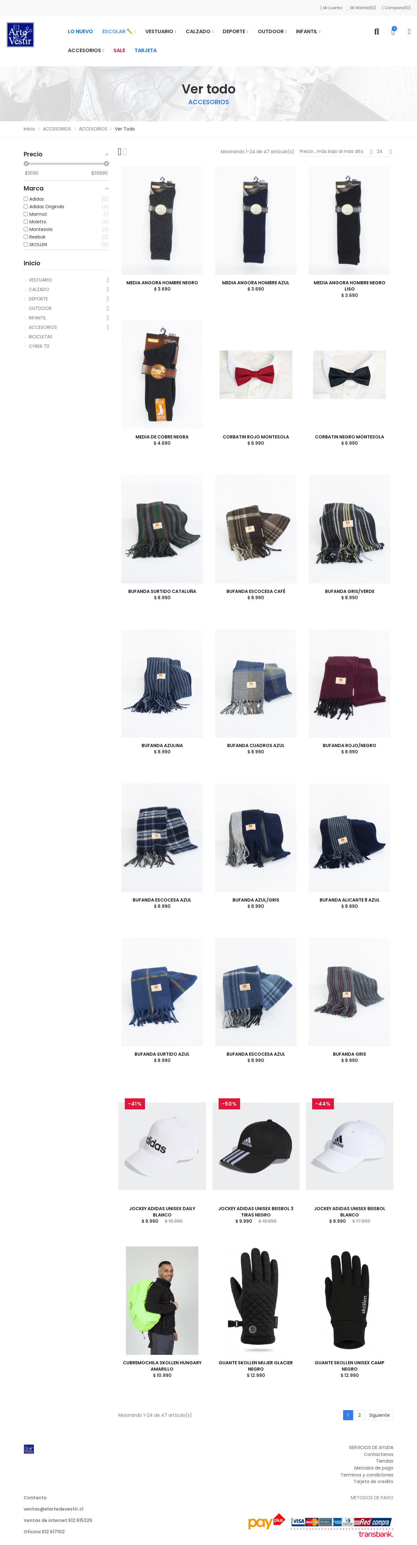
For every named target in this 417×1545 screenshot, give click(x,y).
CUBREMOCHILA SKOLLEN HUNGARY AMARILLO (162, 1366)
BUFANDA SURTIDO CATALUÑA (162, 591)
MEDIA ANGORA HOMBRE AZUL (255, 283)
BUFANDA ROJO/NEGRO (349, 745)
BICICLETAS (40, 337)
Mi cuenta (331, 7)
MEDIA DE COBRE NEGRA (162, 437)
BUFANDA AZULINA (162, 745)
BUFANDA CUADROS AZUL (256, 745)
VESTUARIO (40, 280)
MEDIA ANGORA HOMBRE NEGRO (162, 283)
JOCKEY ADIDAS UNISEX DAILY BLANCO (162, 1211)
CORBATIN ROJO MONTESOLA (256, 437)
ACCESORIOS (43, 327)
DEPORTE (38, 299)
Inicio (32, 263)
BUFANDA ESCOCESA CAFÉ (256, 591)
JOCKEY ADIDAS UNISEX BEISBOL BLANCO (349, 1211)
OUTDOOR (40, 308)
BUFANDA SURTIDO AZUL (162, 1054)
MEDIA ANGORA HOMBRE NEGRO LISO (349, 286)
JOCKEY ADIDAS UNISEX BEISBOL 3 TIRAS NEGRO (255, 1211)
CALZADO (39, 289)
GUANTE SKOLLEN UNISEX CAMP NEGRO (349, 1366)
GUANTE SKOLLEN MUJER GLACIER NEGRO (256, 1366)
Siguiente (379, 1415)
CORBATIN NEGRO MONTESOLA (349, 437)
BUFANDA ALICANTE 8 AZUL (350, 900)
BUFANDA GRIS (349, 1054)
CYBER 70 (39, 346)
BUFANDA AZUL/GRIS (256, 900)
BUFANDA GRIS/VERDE (349, 591)
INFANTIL (37, 318)
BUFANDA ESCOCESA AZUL (162, 900)
